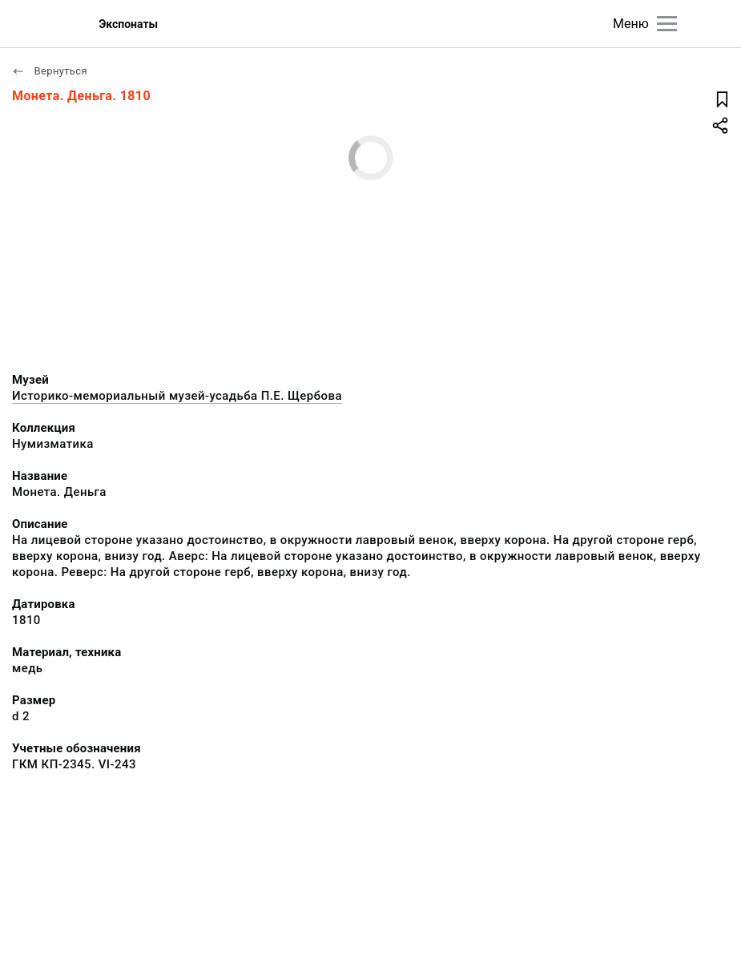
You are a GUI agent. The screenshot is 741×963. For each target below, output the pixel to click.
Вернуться (49, 71)
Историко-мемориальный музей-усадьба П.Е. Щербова (177, 396)
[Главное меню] (667, 23)
